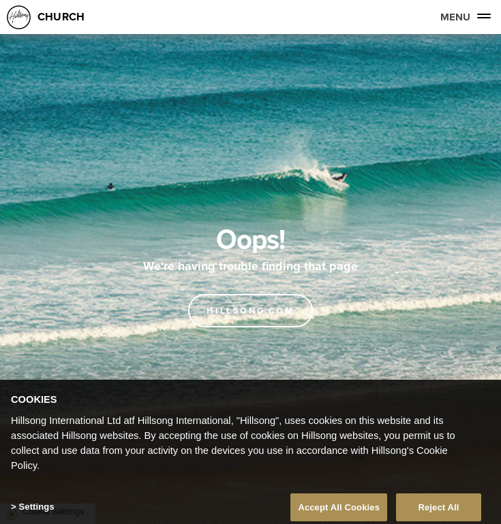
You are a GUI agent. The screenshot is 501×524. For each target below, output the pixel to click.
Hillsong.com (250, 310)
